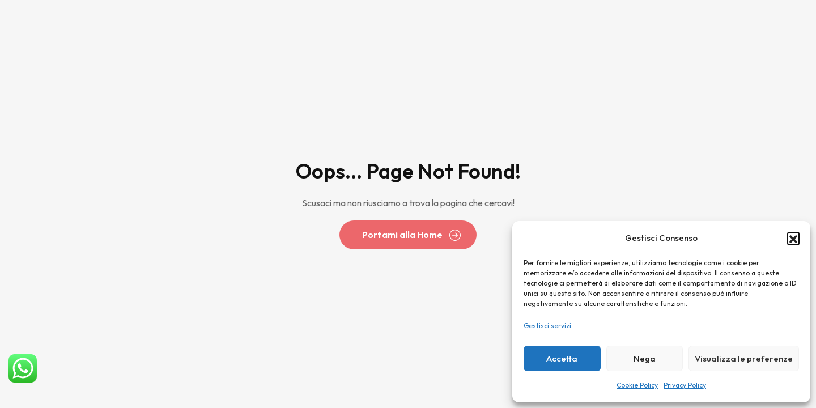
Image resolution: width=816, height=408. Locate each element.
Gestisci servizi (547, 325)
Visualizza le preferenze (744, 358)
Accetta (561, 358)
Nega (645, 358)
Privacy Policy (685, 385)
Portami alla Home (402, 235)
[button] (793, 238)
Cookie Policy (637, 385)
